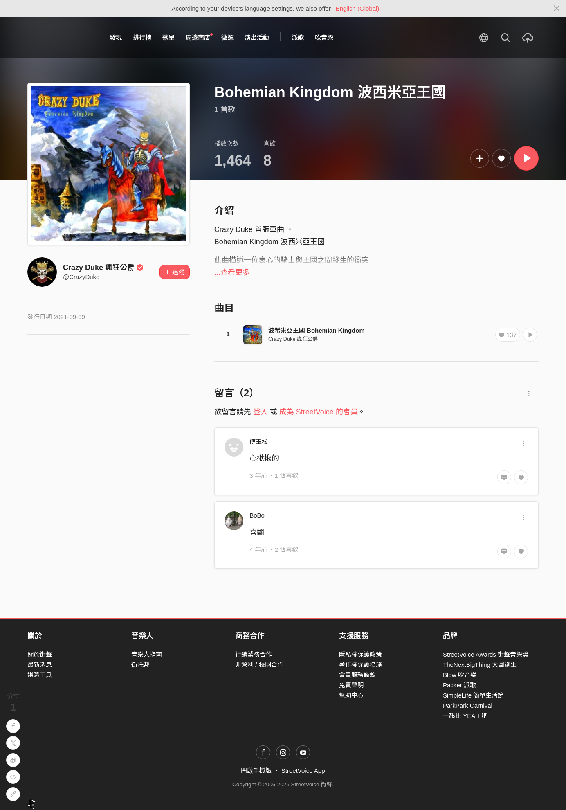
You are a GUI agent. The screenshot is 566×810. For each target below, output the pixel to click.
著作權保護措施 (360, 664)
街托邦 (140, 664)
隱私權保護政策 (360, 654)
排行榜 (142, 37)
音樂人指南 (146, 654)
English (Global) (358, 8)
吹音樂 (324, 37)
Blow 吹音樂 (459, 674)
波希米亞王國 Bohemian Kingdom (316, 330)
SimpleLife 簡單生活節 (473, 695)
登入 (260, 412)
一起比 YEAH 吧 (465, 715)
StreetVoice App (303, 770)
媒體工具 (39, 674)
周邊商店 (199, 37)
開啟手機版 (256, 770)
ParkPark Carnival (467, 705)
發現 (116, 37)
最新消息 (39, 664)
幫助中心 (351, 695)
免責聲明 (351, 685)
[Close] (557, 9)
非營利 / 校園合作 (259, 664)
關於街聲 (39, 654)
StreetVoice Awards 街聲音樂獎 (485, 654)
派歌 (298, 37)
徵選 (227, 37)
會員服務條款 (357, 674)
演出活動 (257, 37)
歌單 (168, 37)
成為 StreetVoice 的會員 (318, 412)
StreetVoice (61, 38)
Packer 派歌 (459, 685)
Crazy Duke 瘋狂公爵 (103, 267)
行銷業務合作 (253, 654)
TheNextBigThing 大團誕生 (480, 664)
